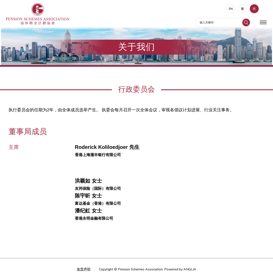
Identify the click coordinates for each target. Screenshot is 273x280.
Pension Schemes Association (140, 269)
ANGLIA (189, 269)
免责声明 (83, 269)
